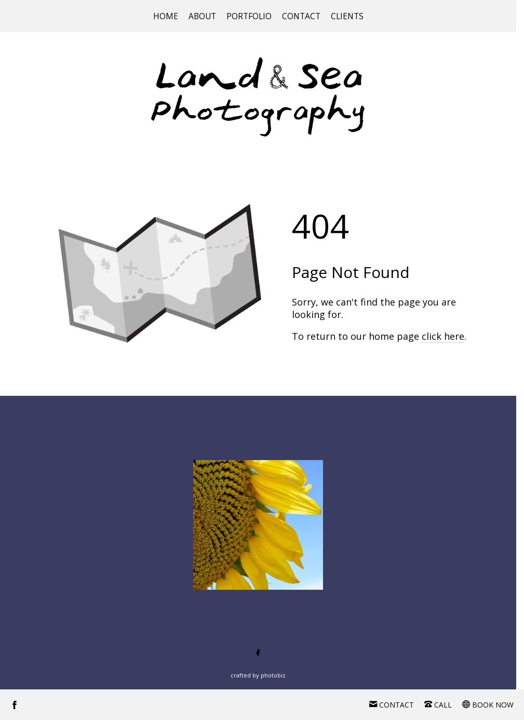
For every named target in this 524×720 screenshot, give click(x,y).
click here (443, 336)
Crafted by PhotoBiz (258, 675)
